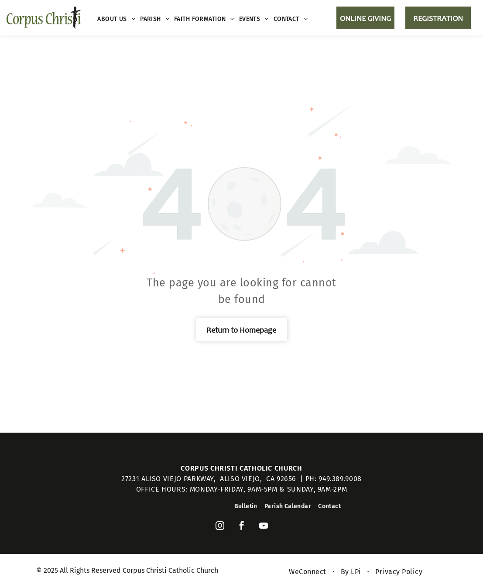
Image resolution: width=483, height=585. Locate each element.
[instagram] (219, 526)
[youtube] (263, 526)
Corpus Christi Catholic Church (241, 468)
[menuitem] (116, 19)
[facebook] (241, 526)
